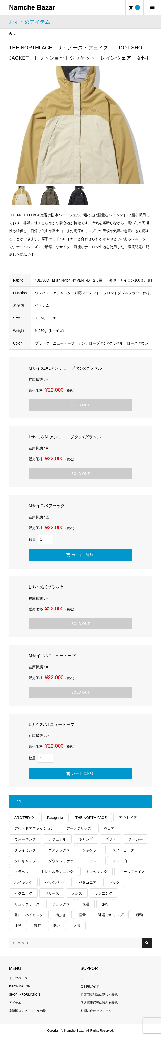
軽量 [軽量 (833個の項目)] (82, 915)
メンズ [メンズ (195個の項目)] (76, 893)
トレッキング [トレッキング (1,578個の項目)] (96, 872)
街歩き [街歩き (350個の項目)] (60, 915)
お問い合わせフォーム (96, 1011)
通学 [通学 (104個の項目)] (18, 926)
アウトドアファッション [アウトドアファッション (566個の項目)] (34, 828)
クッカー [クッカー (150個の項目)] (135, 839)
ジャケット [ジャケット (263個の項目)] (91, 850)
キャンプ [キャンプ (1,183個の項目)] (86, 839)
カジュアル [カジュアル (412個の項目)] (57, 839)
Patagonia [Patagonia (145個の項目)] (55, 818)
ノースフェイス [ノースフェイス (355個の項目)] (132, 872)
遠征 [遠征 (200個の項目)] (37, 926)
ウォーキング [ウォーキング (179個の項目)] (25, 839)
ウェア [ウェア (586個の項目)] (109, 828)
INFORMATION (19, 986)
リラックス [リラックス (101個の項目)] (61, 904)
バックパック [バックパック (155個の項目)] (55, 882)
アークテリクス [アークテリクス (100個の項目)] (78, 828)
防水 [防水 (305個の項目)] (57, 926)
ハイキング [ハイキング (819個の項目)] (23, 882)
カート (85, 978)
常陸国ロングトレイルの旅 (27, 1011)
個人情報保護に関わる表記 (99, 1002)
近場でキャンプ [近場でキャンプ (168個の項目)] (110, 915)
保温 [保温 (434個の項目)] (85, 904)
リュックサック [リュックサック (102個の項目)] (27, 904)
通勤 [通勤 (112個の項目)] (139, 915)
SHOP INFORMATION (24, 994)
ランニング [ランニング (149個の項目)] (103, 893)
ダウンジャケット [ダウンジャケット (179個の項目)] (62, 861)
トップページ (18, 978)
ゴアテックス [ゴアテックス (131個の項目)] (59, 850)
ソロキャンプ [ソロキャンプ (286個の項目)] (25, 861)
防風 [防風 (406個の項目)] (76, 926)
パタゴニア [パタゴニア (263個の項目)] (88, 882)
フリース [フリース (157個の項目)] (52, 893)
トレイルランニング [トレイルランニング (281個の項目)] (57, 872)
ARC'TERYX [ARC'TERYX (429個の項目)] (24, 818)
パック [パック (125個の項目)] (114, 882)
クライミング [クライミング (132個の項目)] (25, 850)
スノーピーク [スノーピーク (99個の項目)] (123, 850)
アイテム (15, 1002)
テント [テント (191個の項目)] (94, 861)
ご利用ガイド (90, 986)
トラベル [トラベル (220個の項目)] (21, 872)
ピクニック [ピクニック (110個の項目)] (23, 893)
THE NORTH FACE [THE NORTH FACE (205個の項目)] (91, 818)
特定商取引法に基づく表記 (99, 994)
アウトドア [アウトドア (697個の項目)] (128, 818)
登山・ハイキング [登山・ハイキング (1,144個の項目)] (28, 915)
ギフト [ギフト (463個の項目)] (110, 839)
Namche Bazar (32, 7)
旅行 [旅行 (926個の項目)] (105, 904)
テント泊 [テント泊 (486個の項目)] (119, 861)
